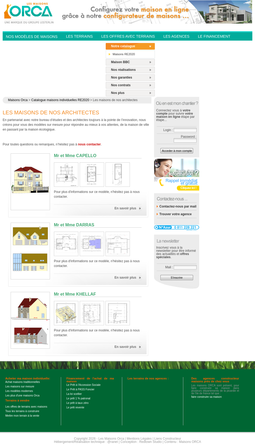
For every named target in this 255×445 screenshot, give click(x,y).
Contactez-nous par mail (177, 206)
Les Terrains (79, 36)
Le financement (214, 36)
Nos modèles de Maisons (31, 36)
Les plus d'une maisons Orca (22, 395)
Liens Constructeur (167, 438)
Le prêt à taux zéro (77, 402)
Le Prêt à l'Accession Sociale (83, 384)
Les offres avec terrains (128, 36)
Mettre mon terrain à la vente (22, 415)
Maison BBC (120, 62)
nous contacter (89, 144)
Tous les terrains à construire (22, 411)
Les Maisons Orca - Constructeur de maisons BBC (29, 12)
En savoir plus (125, 208)
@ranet (112, 442)
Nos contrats (120, 85)
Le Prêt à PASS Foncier (80, 389)
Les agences (176, 36)
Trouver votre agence (175, 214)
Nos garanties (121, 77)
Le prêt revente (75, 407)
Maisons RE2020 (124, 54)
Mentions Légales (139, 438)
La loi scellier (74, 393)
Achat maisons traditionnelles (22, 382)
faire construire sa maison (206, 396)
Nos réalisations (123, 70)
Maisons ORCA (190, 442)
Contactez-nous (83, 44)
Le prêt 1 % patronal (78, 398)
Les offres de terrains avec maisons (26, 406)
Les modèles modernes (19, 391)
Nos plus (118, 93)
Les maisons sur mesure (19, 386)
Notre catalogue (123, 46)
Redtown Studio (150, 442)
